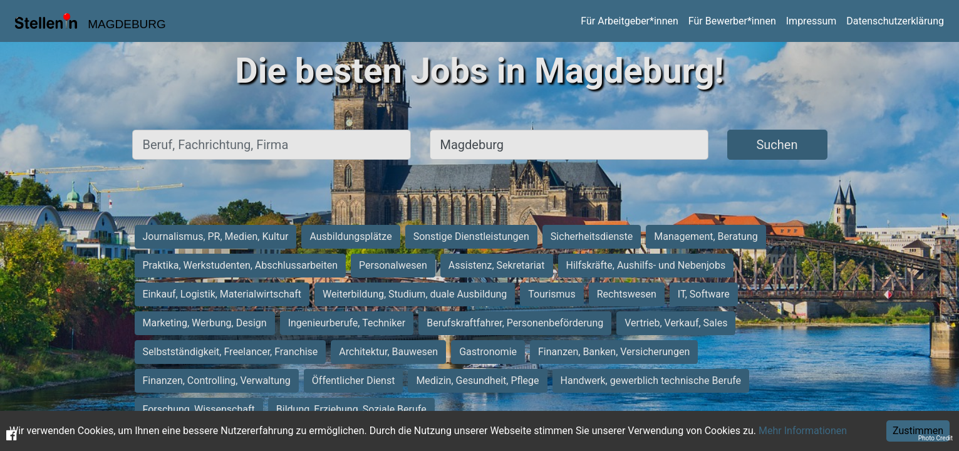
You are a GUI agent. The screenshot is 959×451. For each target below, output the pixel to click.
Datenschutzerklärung (895, 21)
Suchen (776, 144)
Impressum (811, 21)
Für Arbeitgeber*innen (629, 21)
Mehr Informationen (803, 431)
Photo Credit (935, 438)
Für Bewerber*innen (732, 21)
